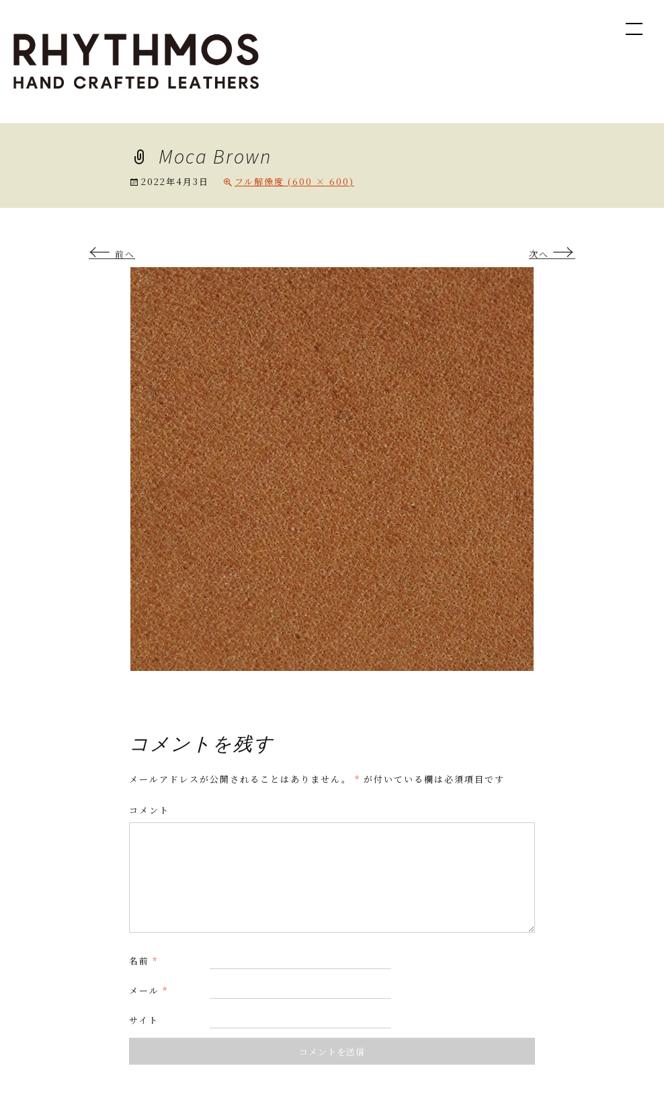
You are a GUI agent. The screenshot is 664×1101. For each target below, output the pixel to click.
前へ (112, 254)
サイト (144, 1020)
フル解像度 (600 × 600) (294, 181)
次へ (552, 254)
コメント (149, 810)
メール (148, 990)
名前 (143, 960)
